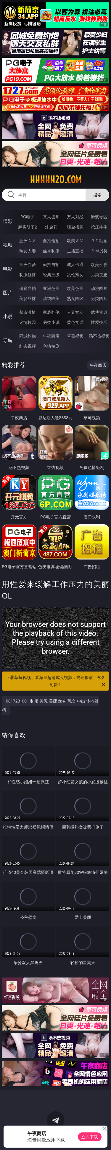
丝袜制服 (51, 251)
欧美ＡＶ (75, 240)
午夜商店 (51, 336)
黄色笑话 (75, 322)
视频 (7, 245)
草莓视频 (75, 336)
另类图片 (99, 298)
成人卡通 (75, 264)
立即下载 (89, 1137)
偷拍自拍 (51, 264)
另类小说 (51, 322)
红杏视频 (27, 346)
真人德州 (51, 217)
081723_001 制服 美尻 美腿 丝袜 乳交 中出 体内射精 (50, 705)
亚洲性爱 (27, 264)
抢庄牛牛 (99, 227)
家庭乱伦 (51, 312)
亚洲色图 (51, 288)
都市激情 (27, 312)
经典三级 (51, 274)
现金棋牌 (75, 227)
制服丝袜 (27, 274)
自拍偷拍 (51, 240)
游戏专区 (99, 217)
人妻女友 (75, 312)
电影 (7, 268)
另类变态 (99, 274)
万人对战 (75, 217)
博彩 (7, 221)
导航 (7, 340)
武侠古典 (99, 312)
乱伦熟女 (75, 274)
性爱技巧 (99, 322)
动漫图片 (99, 288)
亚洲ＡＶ (27, 240)
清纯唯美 (51, 298)
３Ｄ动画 (99, 240)
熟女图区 (75, 298)
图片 (7, 292)
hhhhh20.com (55, 180)
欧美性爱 (99, 264)
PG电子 (27, 217)
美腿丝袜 (27, 298)
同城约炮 (27, 336)
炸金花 (51, 227)
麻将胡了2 (27, 227)
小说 (7, 316)
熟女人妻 (27, 251)
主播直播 (75, 251)
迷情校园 (27, 322)
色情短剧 (51, 346)
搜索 (97, 195)
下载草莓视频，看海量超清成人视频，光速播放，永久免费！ (56, 681)
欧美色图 (75, 288)
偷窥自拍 (27, 288)
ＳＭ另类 (99, 251)
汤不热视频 (99, 336)
